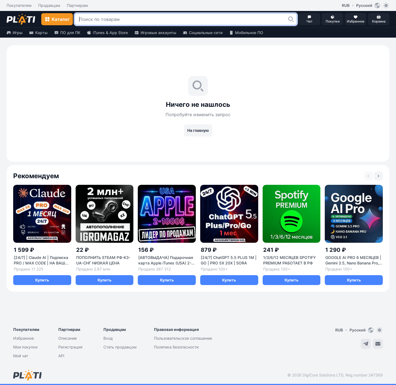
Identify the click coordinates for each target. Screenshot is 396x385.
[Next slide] (378, 176)
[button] (290, 19)
